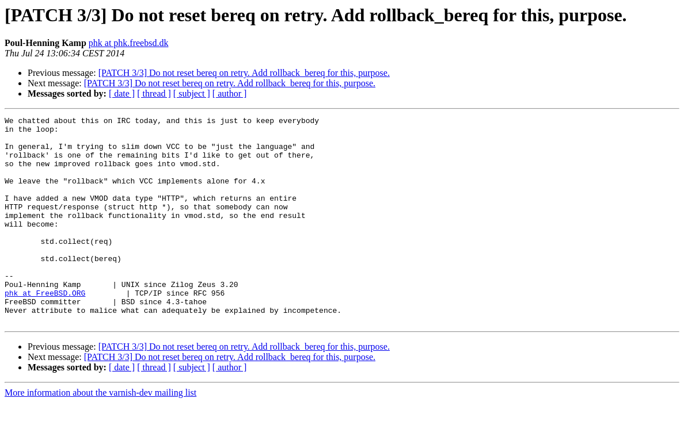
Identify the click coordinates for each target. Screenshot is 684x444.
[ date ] (122, 93)
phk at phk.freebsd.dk (129, 43)
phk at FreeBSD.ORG (45, 329)
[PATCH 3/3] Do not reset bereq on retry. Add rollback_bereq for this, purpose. (244, 73)
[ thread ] (154, 93)
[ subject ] (191, 93)
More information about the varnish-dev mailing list (100, 434)
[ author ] (229, 93)
